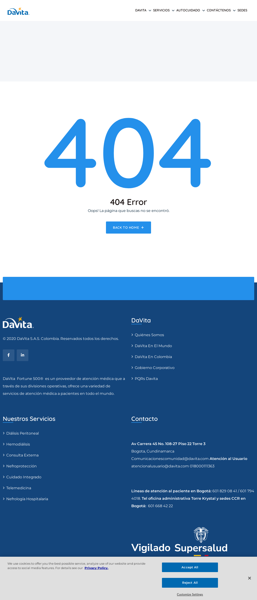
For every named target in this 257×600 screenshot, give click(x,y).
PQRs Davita (146, 378)
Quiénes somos (149, 335)
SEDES (242, 10)
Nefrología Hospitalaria (27, 499)
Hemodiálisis (18, 444)
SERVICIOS (161, 10)
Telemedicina (18, 488)
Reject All (190, 585)
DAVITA (140, 10)
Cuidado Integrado (23, 477)
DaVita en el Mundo (153, 346)
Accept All (189, 569)
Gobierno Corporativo (155, 367)
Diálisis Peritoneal (22, 433)
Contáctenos (219, 10)
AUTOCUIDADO (188, 10)
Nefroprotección (21, 466)
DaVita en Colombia (153, 357)
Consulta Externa (22, 455)
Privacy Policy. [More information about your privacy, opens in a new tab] (96, 570)
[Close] (249, 580)
